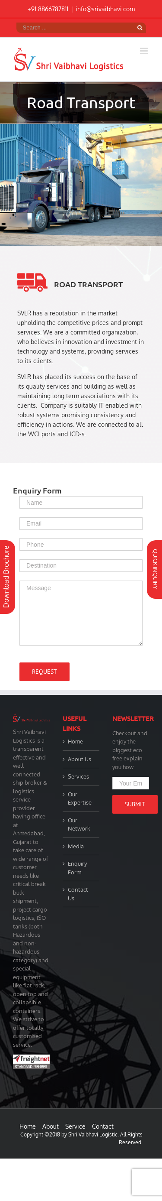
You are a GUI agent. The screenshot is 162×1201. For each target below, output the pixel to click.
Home (75, 741)
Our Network (79, 824)
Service (75, 1126)
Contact (103, 1126)
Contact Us (78, 894)
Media (76, 846)
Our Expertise (80, 798)
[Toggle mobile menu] (144, 50)
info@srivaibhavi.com (105, 9)
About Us (79, 759)
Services (78, 776)
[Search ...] (74, 28)
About (50, 1126)
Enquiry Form (77, 868)
